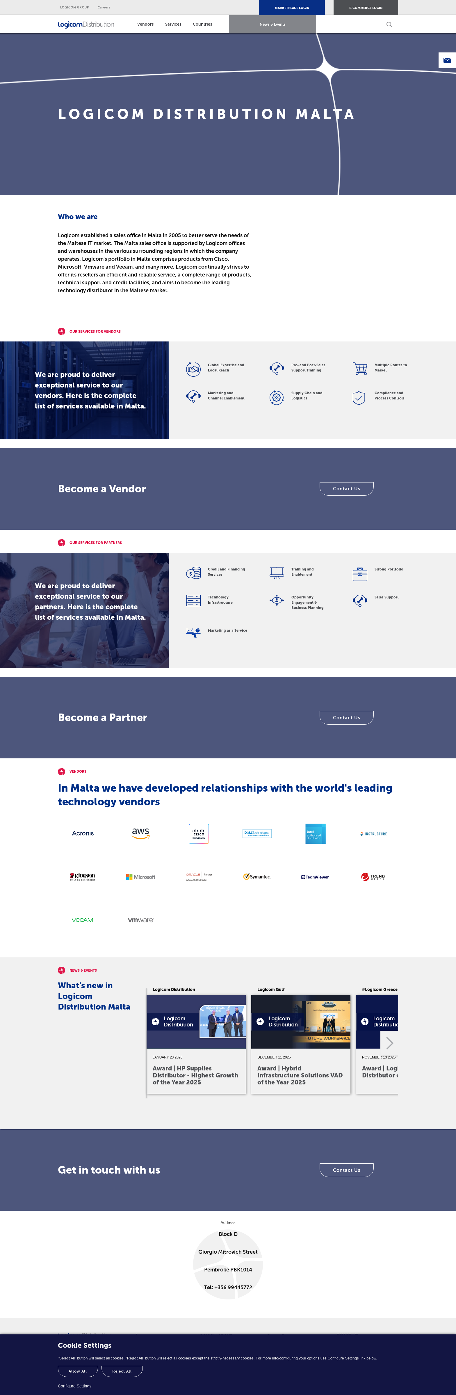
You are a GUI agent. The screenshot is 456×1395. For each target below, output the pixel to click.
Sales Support (387, 597)
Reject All (122, 1371)
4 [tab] (289, 1111)
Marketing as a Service (227, 630)
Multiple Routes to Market (391, 367)
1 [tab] (236, 1111)
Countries (202, 24)
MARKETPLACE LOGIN (292, 8)
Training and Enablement (302, 572)
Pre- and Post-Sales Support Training (308, 367)
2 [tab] (254, 1111)
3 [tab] (271, 1111)
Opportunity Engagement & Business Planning (307, 602)
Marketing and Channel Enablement (226, 395)
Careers (104, 7)
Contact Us (346, 489)
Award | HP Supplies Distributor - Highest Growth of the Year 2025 (195, 1075)
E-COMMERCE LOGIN (365, 8)
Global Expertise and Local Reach (226, 367)
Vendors (145, 24)
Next (389, 1043)
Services (173, 24)
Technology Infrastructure (220, 600)
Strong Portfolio (389, 569)
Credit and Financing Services (226, 572)
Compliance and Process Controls (390, 395)
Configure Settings (74, 1386)
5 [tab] (306, 1111)
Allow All (78, 1371)
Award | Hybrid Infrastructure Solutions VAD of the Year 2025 (300, 1075)
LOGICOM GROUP (74, 7)
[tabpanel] (197, 1039)
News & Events (273, 24)
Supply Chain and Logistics (307, 395)
